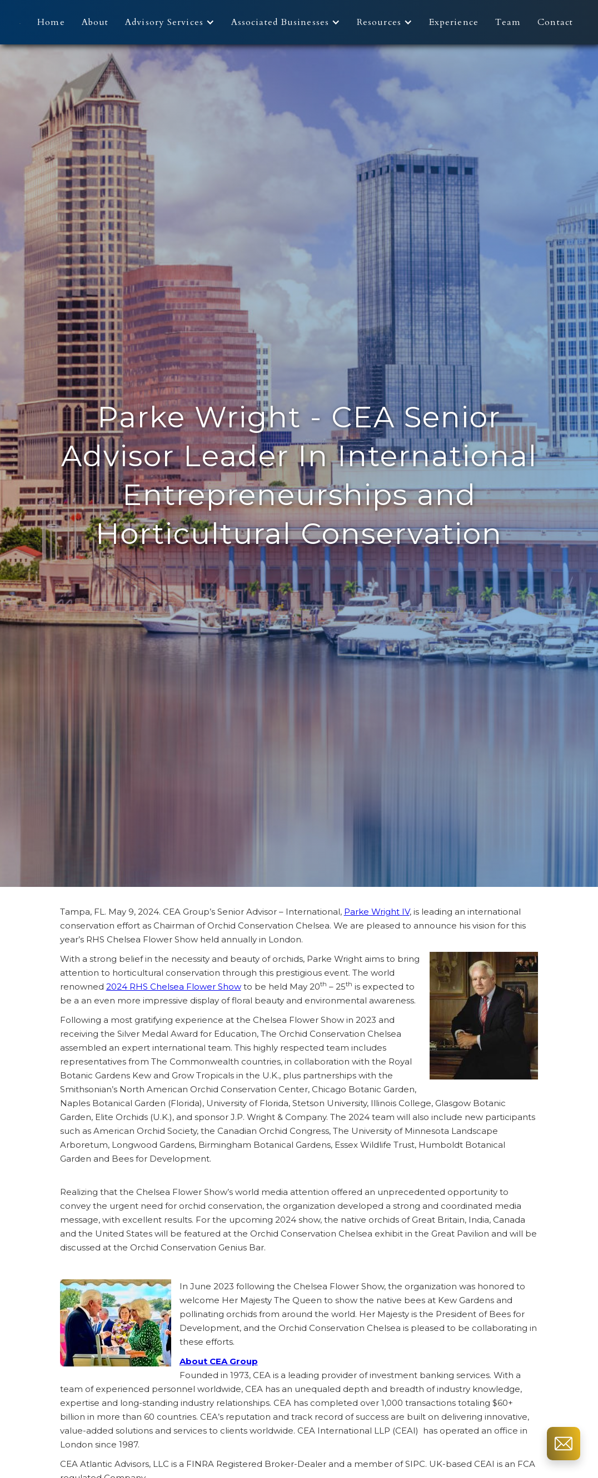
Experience (454, 22)
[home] (20, 22)
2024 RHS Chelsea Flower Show (173, 986)
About (95, 22)
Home (50, 22)
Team (508, 22)
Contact (555, 22)
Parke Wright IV (377, 911)
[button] (172, 22)
